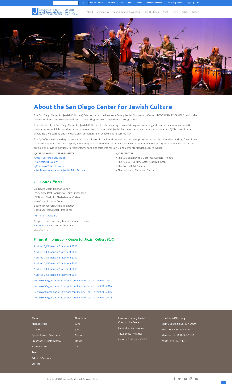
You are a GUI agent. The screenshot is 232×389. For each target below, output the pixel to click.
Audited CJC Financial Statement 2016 (56, 263)
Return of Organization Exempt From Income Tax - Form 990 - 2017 (73, 280)
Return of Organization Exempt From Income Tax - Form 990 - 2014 (73, 297)
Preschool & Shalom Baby (46, 341)
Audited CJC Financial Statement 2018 (56, 252)
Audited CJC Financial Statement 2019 (56, 246)
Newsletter (81, 318)
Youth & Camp (40, 346)
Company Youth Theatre (50, 166)
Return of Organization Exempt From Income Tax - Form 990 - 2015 (73, 292)
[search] (65, 3)
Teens (175, 11)
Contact (79, 335)
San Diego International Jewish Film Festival (60, 170)
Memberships (39, 323)
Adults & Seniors (41, 358)
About (90, 11)
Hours (78, 341)
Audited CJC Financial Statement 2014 (56, 274)
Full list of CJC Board (45, 215)
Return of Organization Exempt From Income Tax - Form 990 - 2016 (73, 286)
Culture (195, 11)
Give (77, 323)
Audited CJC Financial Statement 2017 (56, 257)
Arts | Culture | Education (50, 157)
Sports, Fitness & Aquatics (126, 11)
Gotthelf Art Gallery (46, 162)
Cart (77, 346)
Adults (185, 11)
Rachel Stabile (42, 225)
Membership (103, 11)
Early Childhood (151, 11)
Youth (165, 11)
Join (77, 329)
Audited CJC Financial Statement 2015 (56, 269)
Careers (36, 329)
